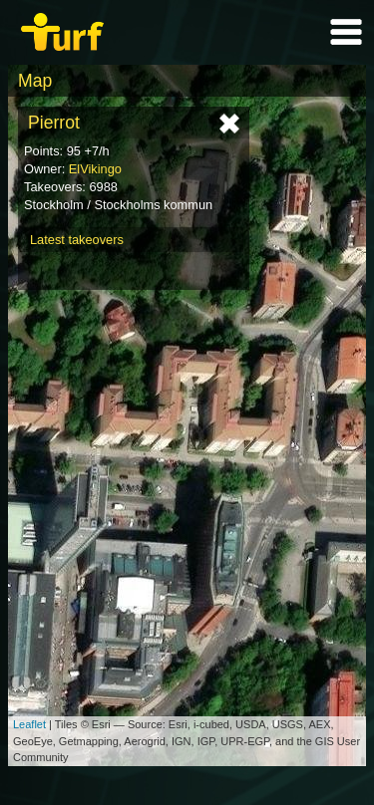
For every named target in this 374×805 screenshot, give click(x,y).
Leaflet (29, 724)
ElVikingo (95, 168)
